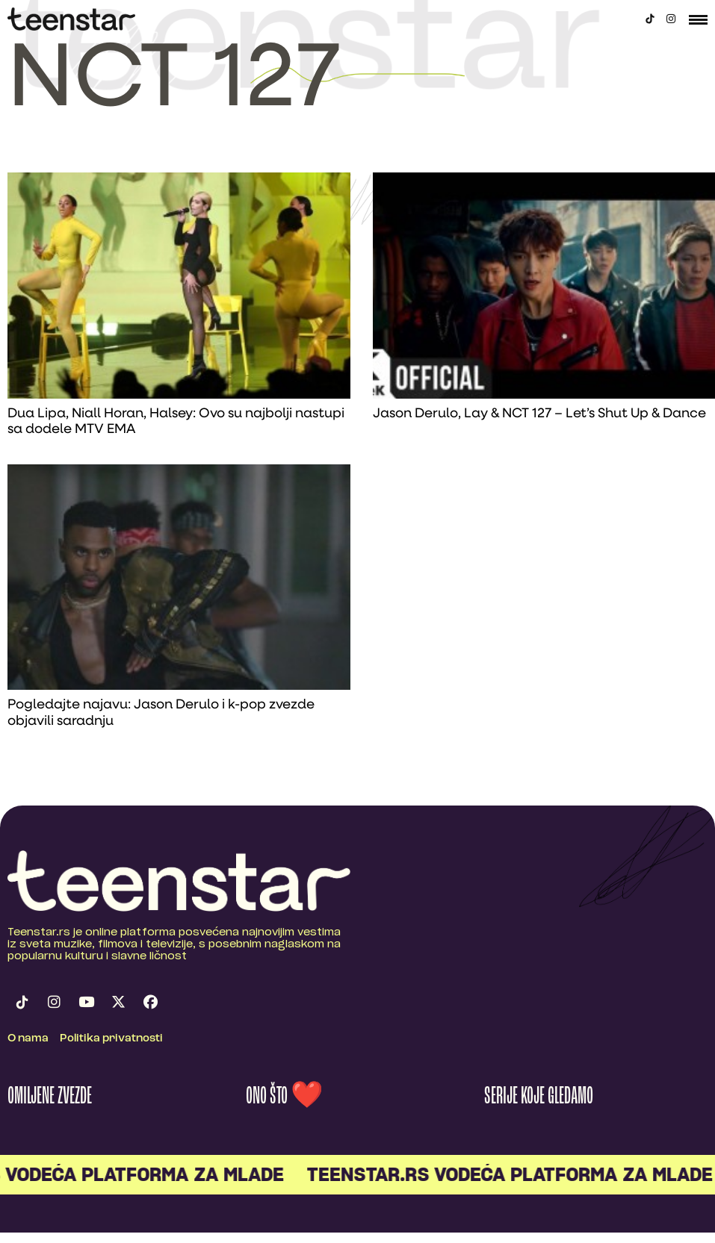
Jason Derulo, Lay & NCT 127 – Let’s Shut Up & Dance (539, 414)
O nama (28, 1038)
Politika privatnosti (111, 1038)
